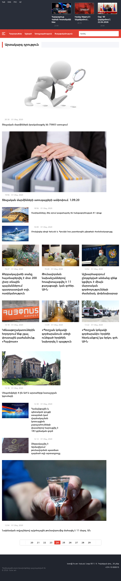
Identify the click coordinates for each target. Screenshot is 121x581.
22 (44, 542)
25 (63, 542)
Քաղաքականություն (64, 33)
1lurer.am (12, 570)
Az (20, 2)
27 (76, 542)
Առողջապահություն (43, 33)
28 (83, 542)
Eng (9, 2)
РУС (15, 2)
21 (38, 542)
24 (57, 542)
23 (51, 542)
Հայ (3, 2)
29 (89, 542)
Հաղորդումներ (15, 33)
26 (70, 542)
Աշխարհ (28, 33)
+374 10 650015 (112, 567)
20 (32, 542)
